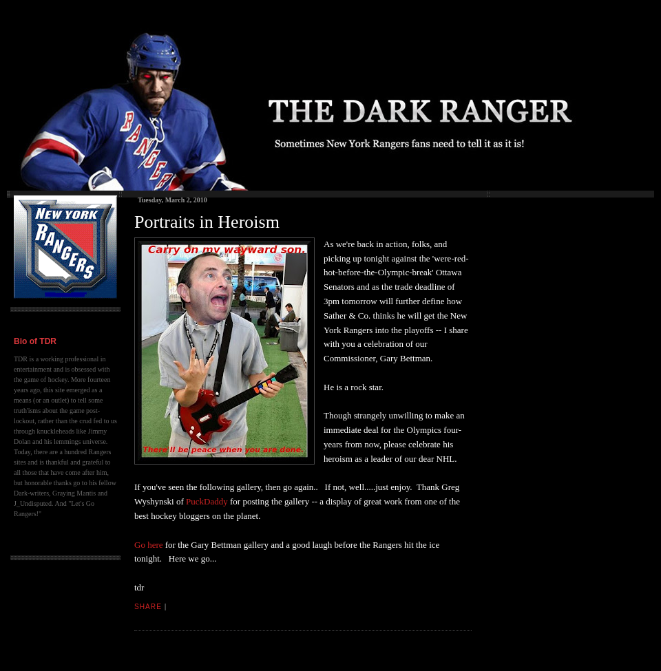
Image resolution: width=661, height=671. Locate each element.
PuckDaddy (207, 501)
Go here (148, 545)
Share (148, 606)
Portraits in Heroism (207, 222)
